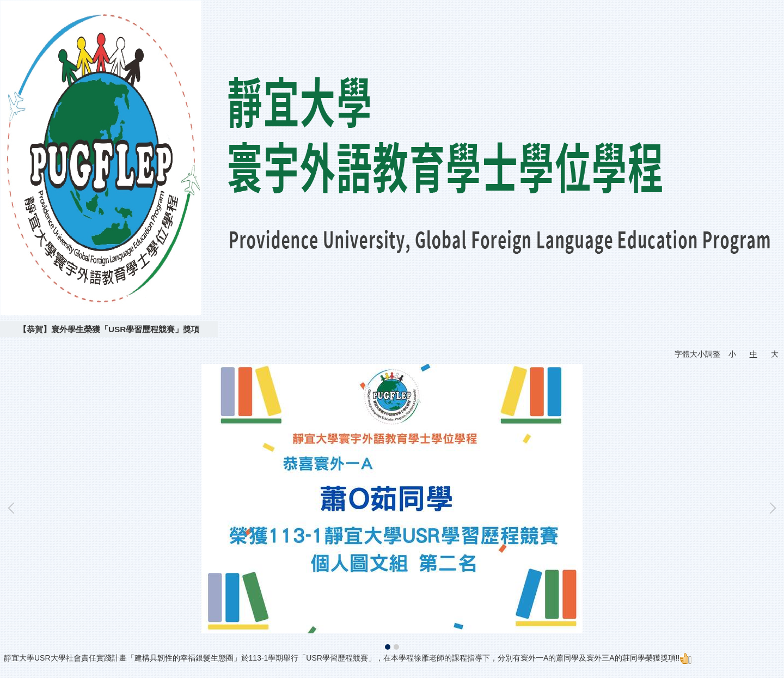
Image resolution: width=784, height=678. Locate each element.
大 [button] (775, 354)
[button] (13, 508)
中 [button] (753, 354)
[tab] (387, 647)
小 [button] (732, 354)
